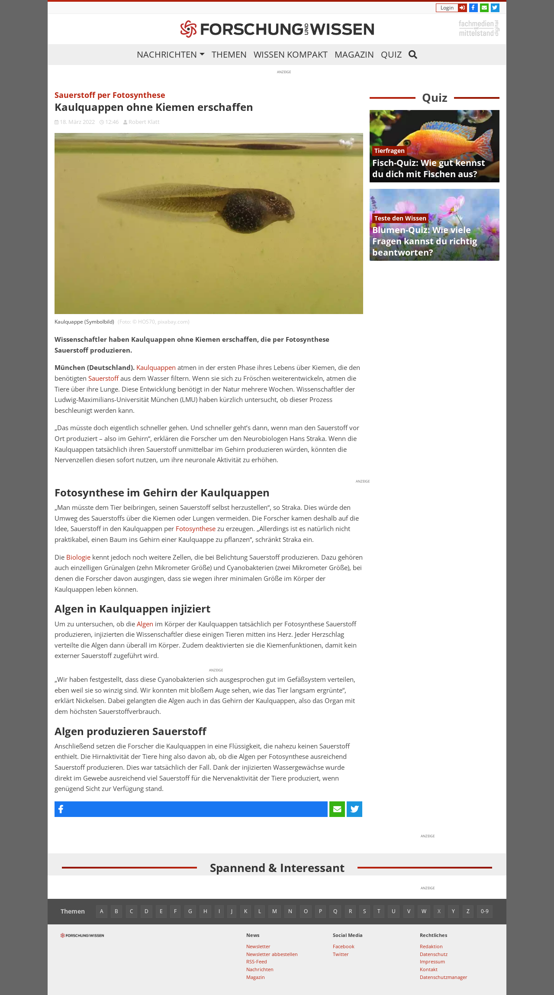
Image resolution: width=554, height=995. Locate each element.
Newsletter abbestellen (272, 954)
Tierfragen (389, 150)
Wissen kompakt (291, 54)
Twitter (341, 954)
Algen (145, 624)
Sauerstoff (103, 378)
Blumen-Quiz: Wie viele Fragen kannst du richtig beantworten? (424, 241)
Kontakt (429, 969)
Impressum (432, 961)
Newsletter (258, 946)
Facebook (343, 946)
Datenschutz (434, 954)
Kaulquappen (156, 367)
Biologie (78, 557)
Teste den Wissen (400, 218)
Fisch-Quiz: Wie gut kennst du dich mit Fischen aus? (428, 168)
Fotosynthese (196, 528)
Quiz (391, 54)
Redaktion (431, 946)
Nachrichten (167, 54)
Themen (229, 54)
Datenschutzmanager (443, 977)
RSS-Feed (256, 961)
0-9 (485, 911)
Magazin (354, 54)
